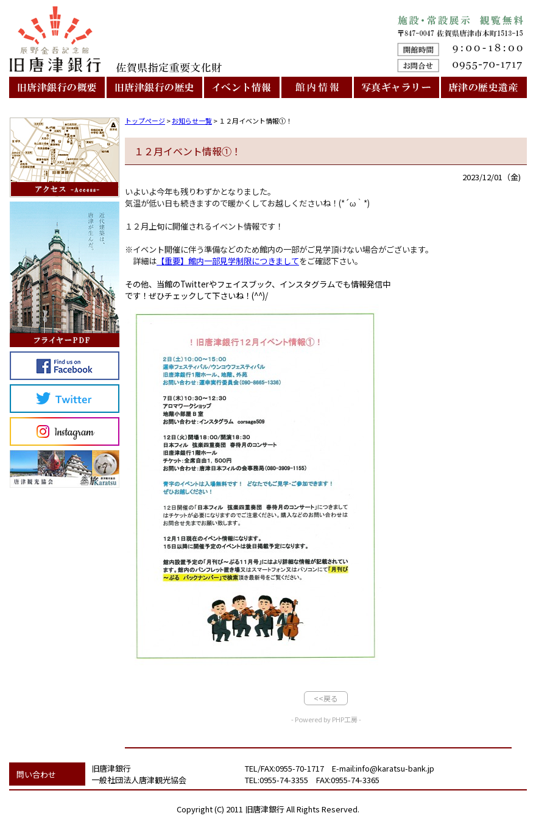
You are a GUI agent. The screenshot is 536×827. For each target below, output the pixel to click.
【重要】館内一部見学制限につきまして (228, 261)
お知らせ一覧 (192, 120)
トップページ (145, 120)
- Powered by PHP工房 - (326, 719)
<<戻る (326, 698)
